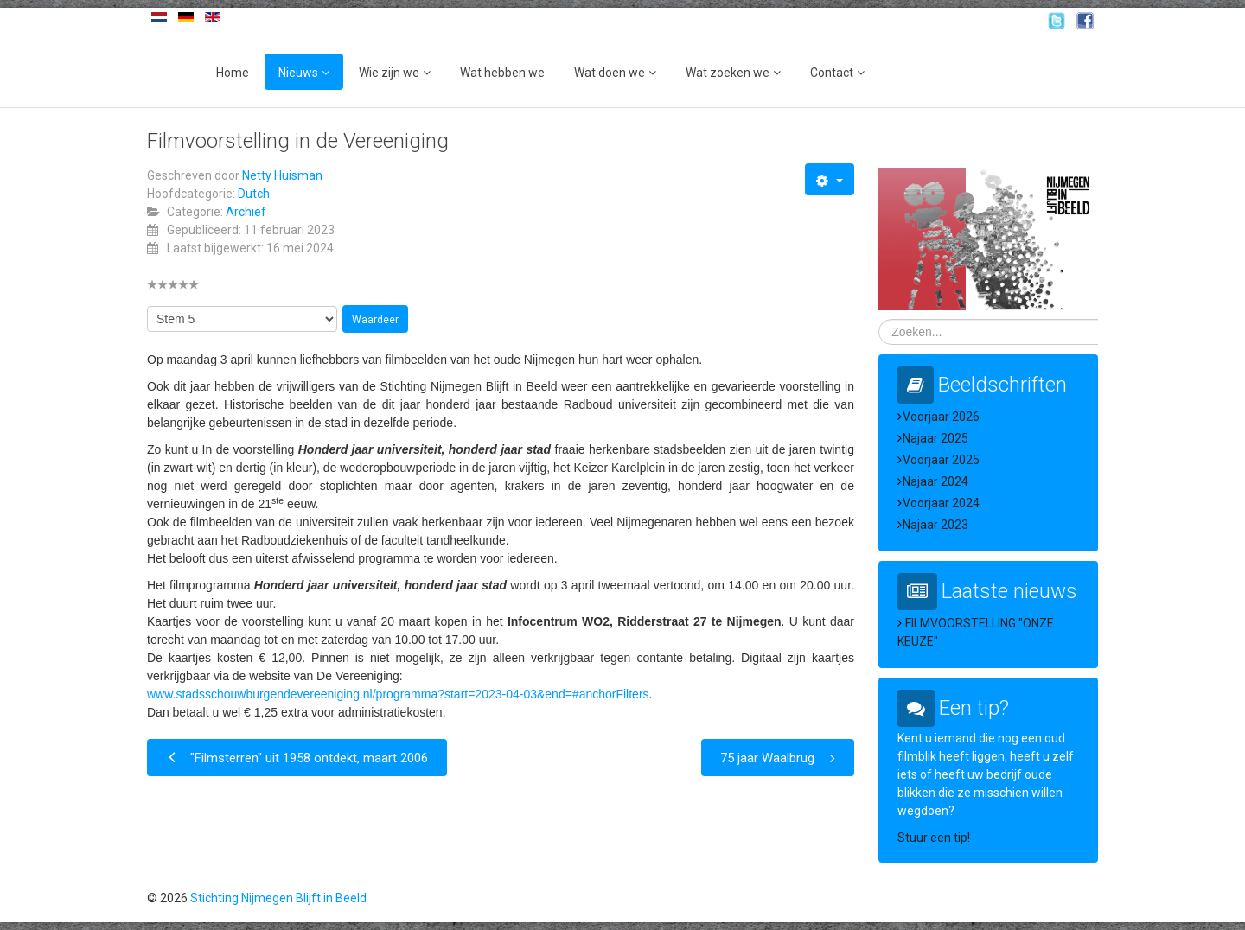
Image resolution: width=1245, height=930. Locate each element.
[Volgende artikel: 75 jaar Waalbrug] (777, 757)
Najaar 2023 (935, 525)
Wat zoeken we (727, 73)
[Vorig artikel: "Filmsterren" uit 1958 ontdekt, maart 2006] (297, 757)
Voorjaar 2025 (941, 460)
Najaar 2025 (935, 438)
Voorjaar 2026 (941, 417)
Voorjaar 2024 (941, 503)
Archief (246, 212)
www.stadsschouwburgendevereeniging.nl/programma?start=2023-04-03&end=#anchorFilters (398, 694)
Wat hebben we (502, 73)
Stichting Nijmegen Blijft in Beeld (278, 898)
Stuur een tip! (933, 837)
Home (232, 73)
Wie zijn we (389, 73)
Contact (831, 73)
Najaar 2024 (935, 481)
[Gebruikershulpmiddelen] (829, 179)
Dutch (254, 194)
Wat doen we (609, 73)
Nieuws (298, 73)
